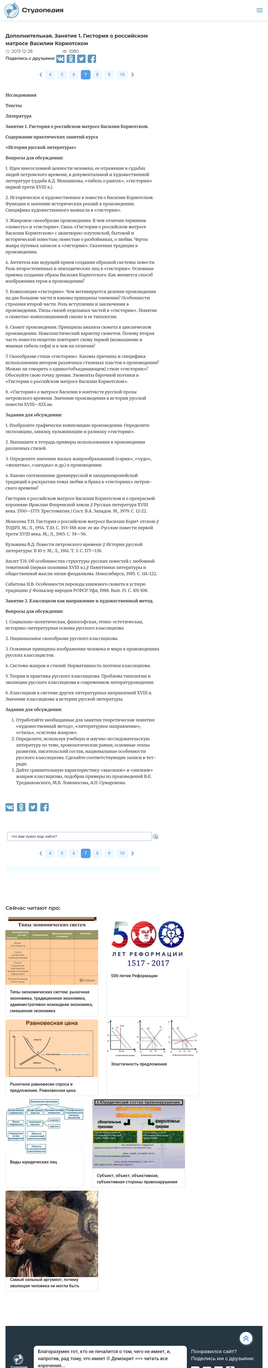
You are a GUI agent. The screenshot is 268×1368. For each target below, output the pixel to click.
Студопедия (34, 10)
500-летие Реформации (134, 975)
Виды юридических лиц (33, 1162)
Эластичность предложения (139, 1064)
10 (122, 74)
